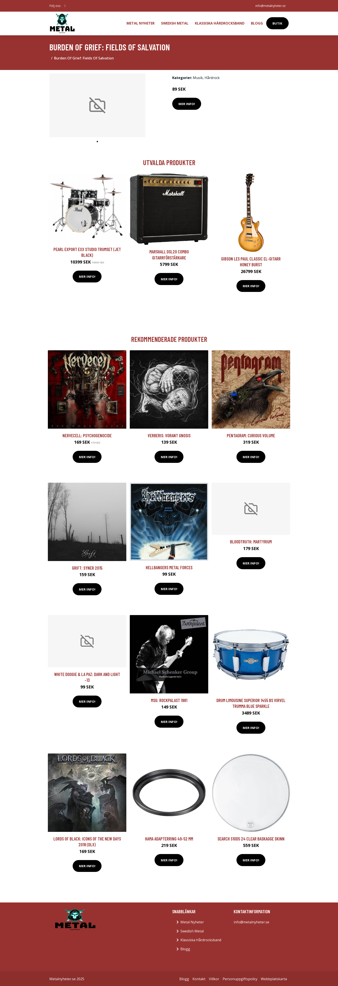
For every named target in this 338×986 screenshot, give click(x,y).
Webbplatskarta (274, 978)
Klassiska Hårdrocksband (219, 22)
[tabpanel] (97, 104)
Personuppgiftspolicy (240, 978)
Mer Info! (186, 103)
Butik (277, 23)
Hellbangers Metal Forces (169, 566)
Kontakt (198, 978)
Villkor (214, 978)
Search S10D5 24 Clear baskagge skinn (251, 837)
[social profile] (65, 6)
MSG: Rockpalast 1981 (169, 699)
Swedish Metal (174, 22)
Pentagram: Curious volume (251, 434)
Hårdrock (212, 76)
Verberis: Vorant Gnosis (169, 434)
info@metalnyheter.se (270, 6)
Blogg (257, 22)
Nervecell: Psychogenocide (87, 434)
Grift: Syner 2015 (87, 567)
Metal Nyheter (141, 22)
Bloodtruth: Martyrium (251, 540)
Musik (198, 76)
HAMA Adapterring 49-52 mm (169, 837)
